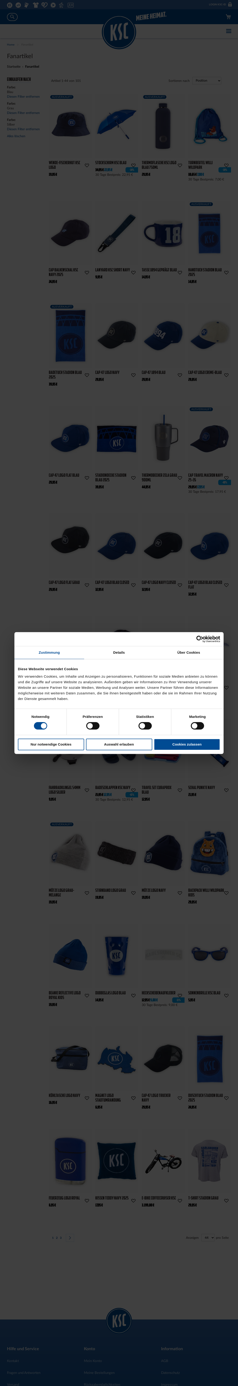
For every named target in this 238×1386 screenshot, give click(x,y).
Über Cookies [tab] (188, 652)
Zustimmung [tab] (49, 652)
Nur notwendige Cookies (51, 744)
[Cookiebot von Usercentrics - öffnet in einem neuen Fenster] (199, 639)
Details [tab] (119, 652)
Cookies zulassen (187, 744)
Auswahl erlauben (119, 744)
